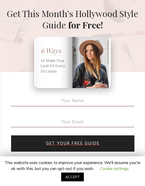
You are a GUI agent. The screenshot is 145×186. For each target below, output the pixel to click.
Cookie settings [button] (114, 168)
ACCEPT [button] (72, 177)
